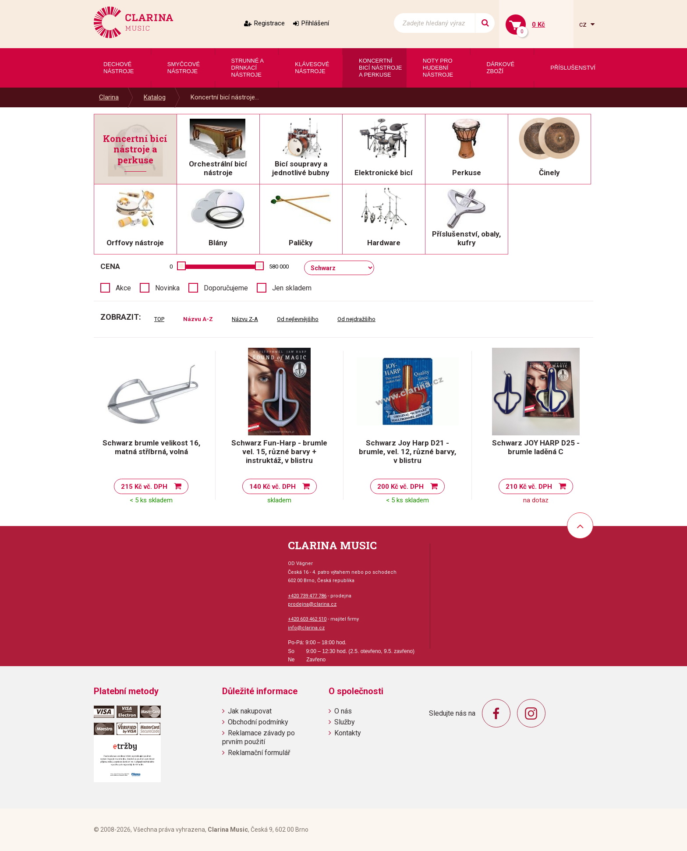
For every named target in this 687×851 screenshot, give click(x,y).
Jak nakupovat (250, 711)
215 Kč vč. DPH (144, 487)
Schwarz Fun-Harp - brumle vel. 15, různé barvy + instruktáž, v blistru (279, 451)
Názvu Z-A (245, 319)
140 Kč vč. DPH (272, 487)
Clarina (109, 97)
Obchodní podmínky (258, 722)
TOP (159, 319)
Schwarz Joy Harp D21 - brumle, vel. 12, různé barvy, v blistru (407, 451)
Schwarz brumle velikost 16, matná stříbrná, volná (151, 447)
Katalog (155, 97)
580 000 (279, 266)
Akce (123, 288)
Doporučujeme (226, 288)
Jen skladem (292, 288)
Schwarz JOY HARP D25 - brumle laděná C (536, 447)
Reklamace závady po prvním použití (258, 737)
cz (583, 24)
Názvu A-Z (198, 319)
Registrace (269, 23)
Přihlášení (315, 23)
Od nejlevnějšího (298, 319)
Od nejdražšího (356, 319)
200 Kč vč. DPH (400, 487)
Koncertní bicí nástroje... (225, 97)
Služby (344, 722)
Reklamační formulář (259, 753)
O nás (343, 711)
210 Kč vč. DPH (529, 487)
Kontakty (347, 733)
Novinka (167, 288)
